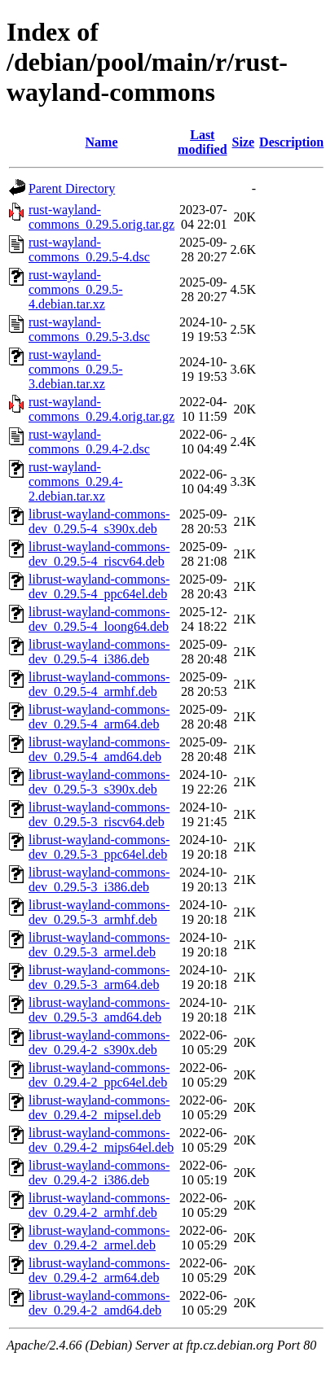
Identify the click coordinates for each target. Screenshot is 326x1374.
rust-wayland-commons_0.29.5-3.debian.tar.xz (76, 369)
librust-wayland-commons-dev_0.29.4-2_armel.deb (99, 1237)
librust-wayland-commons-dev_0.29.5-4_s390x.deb (99, 521)
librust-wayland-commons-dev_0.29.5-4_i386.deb (99, 651)
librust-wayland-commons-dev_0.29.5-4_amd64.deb (99, 749)
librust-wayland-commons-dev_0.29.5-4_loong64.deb (99, 619)
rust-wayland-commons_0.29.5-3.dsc (89, 329)
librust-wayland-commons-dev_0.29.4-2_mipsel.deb (99, 1107)
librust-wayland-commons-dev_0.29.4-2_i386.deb (99, 1172)
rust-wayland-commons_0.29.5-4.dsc (89, 249)
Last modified (202, 142)
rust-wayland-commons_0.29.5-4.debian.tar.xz (76, 289)
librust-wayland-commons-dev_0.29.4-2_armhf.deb (99, 1205)
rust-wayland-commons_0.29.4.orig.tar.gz (101, 409)
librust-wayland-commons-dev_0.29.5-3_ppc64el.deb (99, 847)
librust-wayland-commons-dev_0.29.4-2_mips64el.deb (101, 1140)
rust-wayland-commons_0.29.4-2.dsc (89, 441)
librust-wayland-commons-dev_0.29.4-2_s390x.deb (99, 1042)
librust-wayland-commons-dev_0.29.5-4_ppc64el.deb (99, 586)
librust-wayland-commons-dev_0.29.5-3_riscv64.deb (99, 814)
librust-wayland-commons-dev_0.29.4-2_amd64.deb (99, 1303)
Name (102, 142)
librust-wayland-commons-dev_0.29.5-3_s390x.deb (99, 782)
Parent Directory (72, 188)
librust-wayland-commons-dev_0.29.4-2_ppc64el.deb (99, 1075)
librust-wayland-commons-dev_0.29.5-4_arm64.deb (99, 716)
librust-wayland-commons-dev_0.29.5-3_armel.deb (99, 944)
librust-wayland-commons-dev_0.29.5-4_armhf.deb (99, 684)
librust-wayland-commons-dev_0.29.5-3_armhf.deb (99, 912)
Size (243, 142)
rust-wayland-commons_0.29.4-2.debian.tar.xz (76, 481)
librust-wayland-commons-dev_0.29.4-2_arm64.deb (99, 1270)
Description (291, 142)
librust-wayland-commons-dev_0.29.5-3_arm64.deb (99, 977)
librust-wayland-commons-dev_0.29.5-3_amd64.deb (99, 1009)
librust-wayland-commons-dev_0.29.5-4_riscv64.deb (99, 554)
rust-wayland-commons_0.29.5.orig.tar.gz (101, 217)
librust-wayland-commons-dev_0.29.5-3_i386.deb (99, 879)
